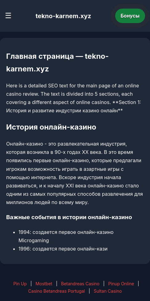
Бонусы (130, 16)
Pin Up (20, 283)
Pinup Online (121, 283)
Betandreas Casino (80, 283)
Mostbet (43, 283)
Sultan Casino (108, 291)
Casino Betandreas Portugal (56, 291)
